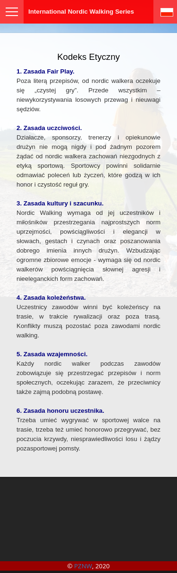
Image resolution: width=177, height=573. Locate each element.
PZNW (83, 566)
